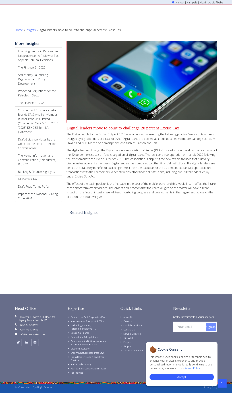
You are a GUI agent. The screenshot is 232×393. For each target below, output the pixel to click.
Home (111, 13)
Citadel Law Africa (132, 325)
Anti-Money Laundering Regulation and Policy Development (33, 79)
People (164, 13)
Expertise (146, 13)
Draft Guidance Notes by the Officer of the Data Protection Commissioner (37, 143)
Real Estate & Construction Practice (88, 368)
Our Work (128, 338)
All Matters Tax (27, 179)
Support (127, 346)
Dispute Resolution (80, 348)
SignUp (211, 327)
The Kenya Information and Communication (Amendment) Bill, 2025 (37, 160)
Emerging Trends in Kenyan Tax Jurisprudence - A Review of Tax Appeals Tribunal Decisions (38, 55)
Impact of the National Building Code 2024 (38, 196)
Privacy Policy (210, 387)
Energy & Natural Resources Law (87, 352)
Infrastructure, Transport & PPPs (87, 321)
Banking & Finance (80, 332)
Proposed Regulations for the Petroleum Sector (37, 93)
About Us (127, 13)
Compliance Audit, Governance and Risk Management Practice (89, 343)
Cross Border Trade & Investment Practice (88, 358)
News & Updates (132, 333)
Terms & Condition (133, 350)
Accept (181, 377)
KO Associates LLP (25, 387)
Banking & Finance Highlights (36, 172)
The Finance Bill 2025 (31, 103)
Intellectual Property (81, 364)
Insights (180, 13)
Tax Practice (77, 372)
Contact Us (129, 329)
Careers (127, 321)
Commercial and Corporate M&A (88, 317)
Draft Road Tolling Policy (33, 187)
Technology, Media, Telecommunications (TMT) (84, 327)
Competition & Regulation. (84, 337)
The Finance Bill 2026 (31, 67)
